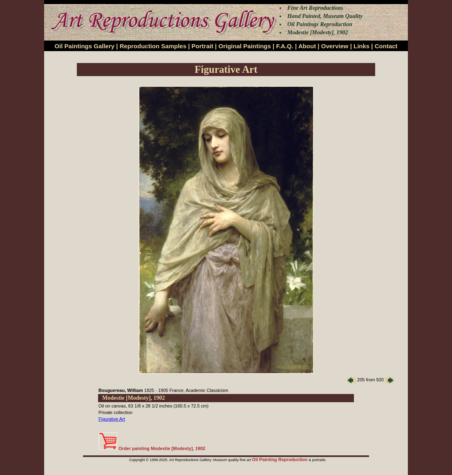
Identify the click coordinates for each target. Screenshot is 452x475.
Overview (335, 46)
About (307, 46)
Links (361, 46)
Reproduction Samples (153, 46)
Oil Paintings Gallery (84, 46)
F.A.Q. (284, 46)
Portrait (202, 46)
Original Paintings (244, 46)
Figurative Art (111, 418)
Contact (386, 46)
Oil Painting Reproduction (280, 459)
